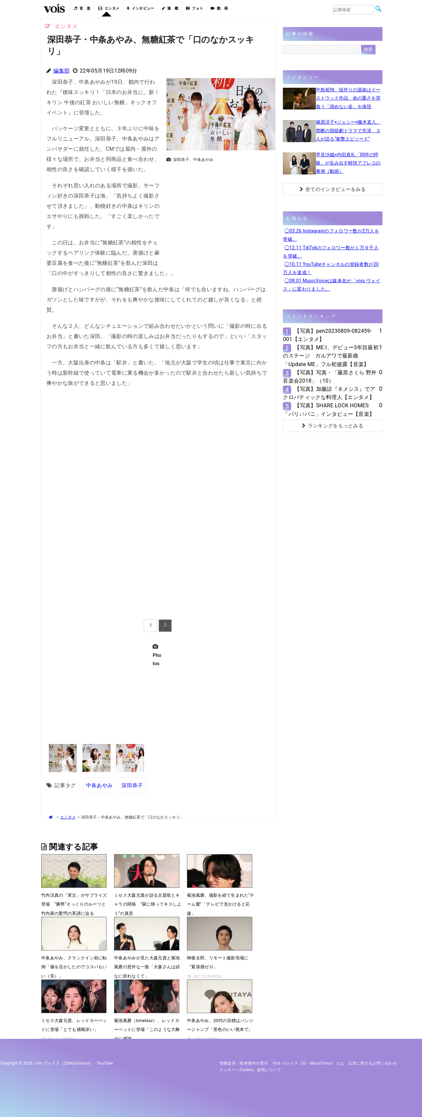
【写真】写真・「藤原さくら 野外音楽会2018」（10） (330, 376)
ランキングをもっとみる (332, 426)
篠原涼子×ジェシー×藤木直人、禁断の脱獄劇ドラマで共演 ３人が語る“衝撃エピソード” (348, 130)
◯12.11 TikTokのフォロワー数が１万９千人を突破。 (330, 252)
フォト (194, 8)
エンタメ (109, 8)
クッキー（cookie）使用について (250, 1070)
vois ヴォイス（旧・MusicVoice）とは (308, 1063)
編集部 (61, 71)
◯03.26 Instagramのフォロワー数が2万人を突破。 (331, 235)
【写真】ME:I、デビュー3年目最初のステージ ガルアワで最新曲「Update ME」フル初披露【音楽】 (330, 355)
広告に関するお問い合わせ (372, 1063)
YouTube (105, 1063)
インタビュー (140, 8)
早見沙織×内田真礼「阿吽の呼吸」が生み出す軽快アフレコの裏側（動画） (348, 163)
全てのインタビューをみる (333, 189)
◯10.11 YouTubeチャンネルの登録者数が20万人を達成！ (330, 268)
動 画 (219, 8)
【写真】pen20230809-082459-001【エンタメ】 (327, 335)
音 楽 (82, 8)
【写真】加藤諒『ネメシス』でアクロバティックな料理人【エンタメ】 (329, 393)
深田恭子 (132, 785)
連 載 (170, 8)
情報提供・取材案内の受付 (244, 1063)
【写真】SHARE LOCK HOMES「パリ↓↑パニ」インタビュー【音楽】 (329, 409)
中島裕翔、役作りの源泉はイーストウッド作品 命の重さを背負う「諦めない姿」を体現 (348, 98)
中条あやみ (99, 785)
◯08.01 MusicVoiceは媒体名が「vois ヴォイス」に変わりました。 (331, 285)
